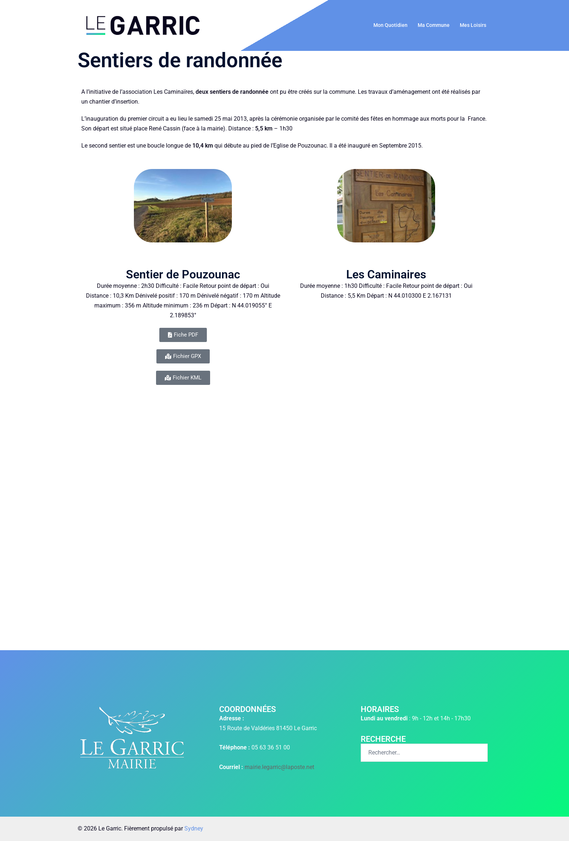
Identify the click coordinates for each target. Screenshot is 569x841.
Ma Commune (434, 25)
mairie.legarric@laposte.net (279, 767)
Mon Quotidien (390, 25)
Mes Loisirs (473, 25)
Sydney (193, 828)
